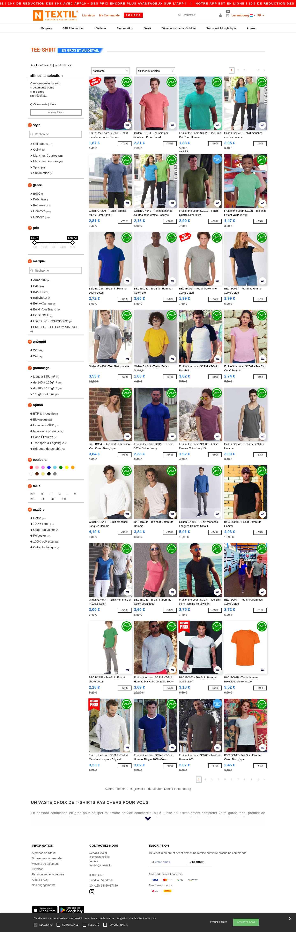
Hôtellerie (100, 28)
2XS (32, 488)
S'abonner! (197, 855)
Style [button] (36, 119)
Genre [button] (37, 179)
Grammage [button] (41, 362)
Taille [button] (36, 480)
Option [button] (38, 399)
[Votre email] (168, 856)
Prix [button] (36, 222)
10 (257, 64)
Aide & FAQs (40, 873)
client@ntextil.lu (99, 851)
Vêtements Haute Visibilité (178, 28)
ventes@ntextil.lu (100, 859)
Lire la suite (149, 918)
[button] (221, 15)
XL (75, 488)
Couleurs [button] (40, 453)
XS (43, 488)
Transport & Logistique (221, 28)
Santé (147, 28)
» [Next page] (264, 64)
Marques (46, 28)
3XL (43, 493)
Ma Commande (109, 15)
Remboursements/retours (48, 868)
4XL (54, 493)
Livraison (88, 15)
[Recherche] (196, 15)
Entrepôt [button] (39, 335)
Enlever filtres (56, 106)
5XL (64, 493)
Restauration (125, 28)
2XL (32, 493)
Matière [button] (39, 503)
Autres (251, 28)
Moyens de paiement (45, 857)
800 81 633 (96, 868)
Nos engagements (43, 879)
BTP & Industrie (73, 28)
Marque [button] (39, 255)
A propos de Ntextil (44, 846)
